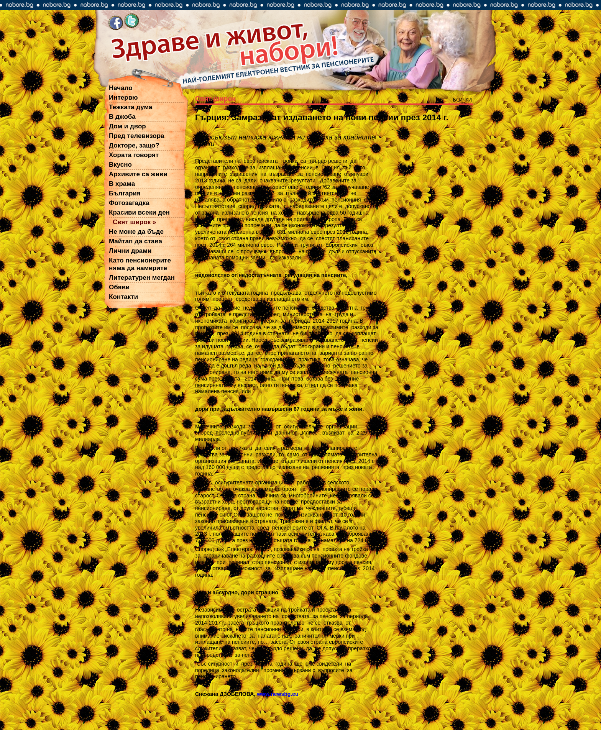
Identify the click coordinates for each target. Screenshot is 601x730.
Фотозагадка (129, 203)
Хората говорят (134, 155)
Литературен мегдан (142, 277)
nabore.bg (300, 5)
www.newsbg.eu (277, 694)
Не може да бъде (136, 231)
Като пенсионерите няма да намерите (140, 264)
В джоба (122, 116)
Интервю (123, 97)
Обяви (119, 287)
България (125, 193)
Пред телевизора (136, 135)
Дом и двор (127, 126)
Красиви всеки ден (139, 212)
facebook (115, 21)
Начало (121, 88)
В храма (122, 183)
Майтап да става (135, 241)
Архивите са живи (138, 174)
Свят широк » (134, 222)
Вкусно (120, 164)
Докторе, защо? (134, 145)
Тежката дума (130, 107)
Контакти (123, 296)
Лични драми (130, 250)
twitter (131, 21)
